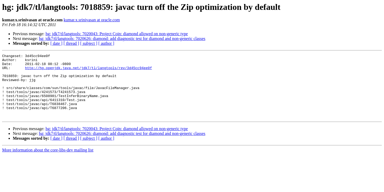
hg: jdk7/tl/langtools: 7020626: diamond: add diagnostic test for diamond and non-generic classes (122, 38)
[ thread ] (71, 43)
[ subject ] (88, 43)
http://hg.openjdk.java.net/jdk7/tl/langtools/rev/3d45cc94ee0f (88, 71)
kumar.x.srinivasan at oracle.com (92, 20)
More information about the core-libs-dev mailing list (47, 163)
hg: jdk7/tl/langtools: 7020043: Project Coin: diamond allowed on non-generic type (117, 33)
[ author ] (106, 43)
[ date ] (56, 43)
